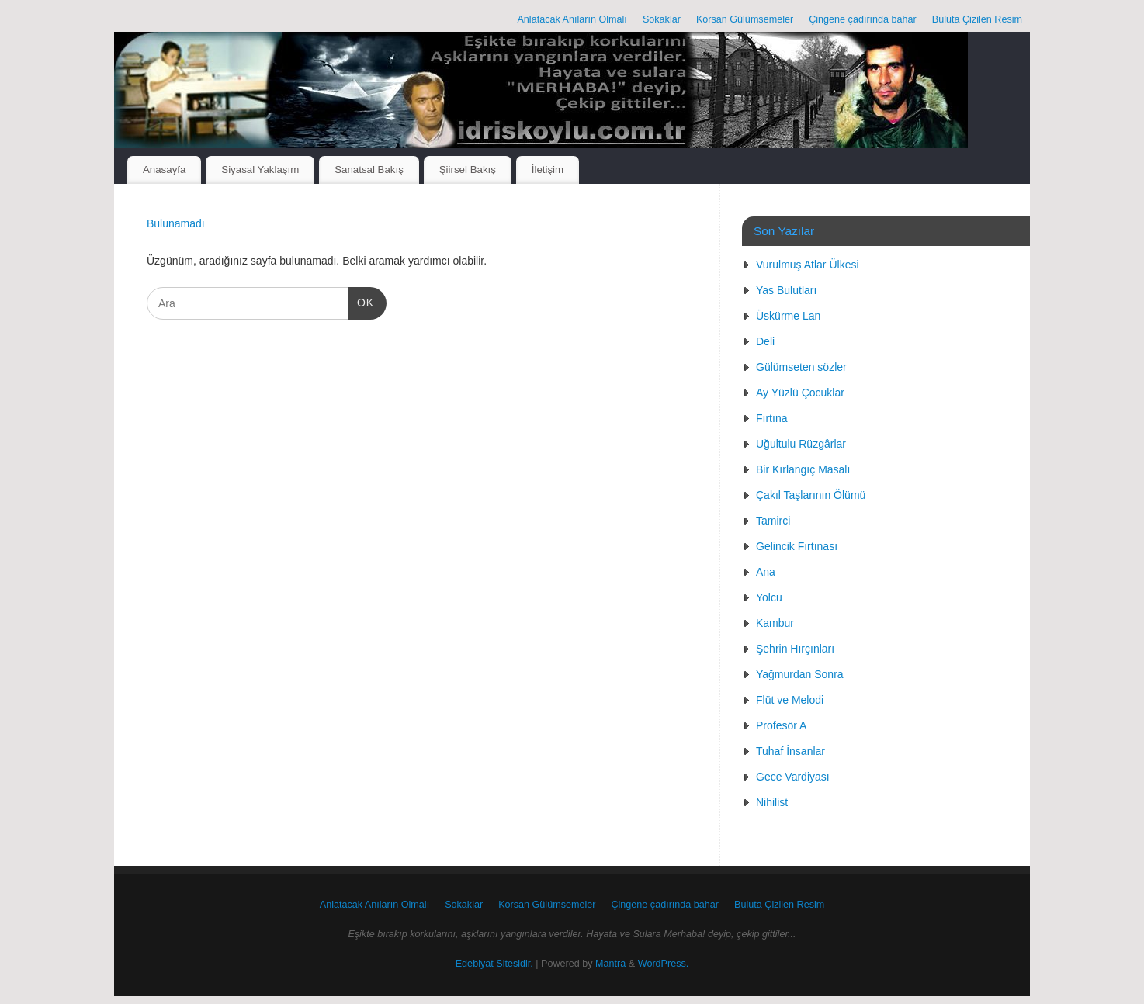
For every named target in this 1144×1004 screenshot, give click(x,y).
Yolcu (769, 597)
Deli (765, 341)
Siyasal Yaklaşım (260, 169)
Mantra (610, 963)
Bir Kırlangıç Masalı (803, 469)
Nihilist (772, 802)
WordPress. (663, 963)
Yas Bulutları (786, 290)
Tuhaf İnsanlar (790, 751)
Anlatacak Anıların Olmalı (571, 19)
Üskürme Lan (788, 316)
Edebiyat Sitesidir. (494, 963)
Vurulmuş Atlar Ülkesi (807, 264)
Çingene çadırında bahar (863, 19)
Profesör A (781, 725)
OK (361, 301)
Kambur (775, 623)
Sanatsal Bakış (369, 169)
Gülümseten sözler (801, 367)
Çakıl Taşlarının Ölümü (810, 495)
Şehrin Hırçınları (795, 648)
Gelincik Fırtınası (796, 546)
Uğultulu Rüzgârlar (801, 444)
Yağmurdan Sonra (800, 674)
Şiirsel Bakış (467, 169)
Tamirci (773, 520)
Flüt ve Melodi (789, 700)
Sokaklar (662, 19)
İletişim (547, 169)
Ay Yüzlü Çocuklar (800, 392)
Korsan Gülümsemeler (744, 19)
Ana (765, 572)
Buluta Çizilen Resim (977, 19)
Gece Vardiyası (793, 776)
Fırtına (771, 418)
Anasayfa (164, 169)
